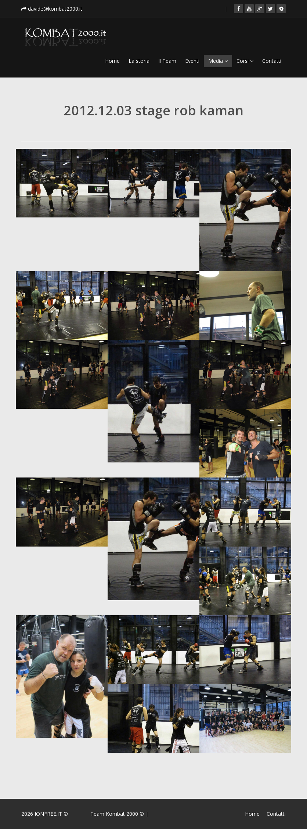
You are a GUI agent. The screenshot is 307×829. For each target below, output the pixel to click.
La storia (139, 60)
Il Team (167, 60)
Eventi (192, 60)
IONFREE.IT (48, 813)
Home (112, 60)
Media (218, 60)
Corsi (244, 60)
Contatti (271, 60)
